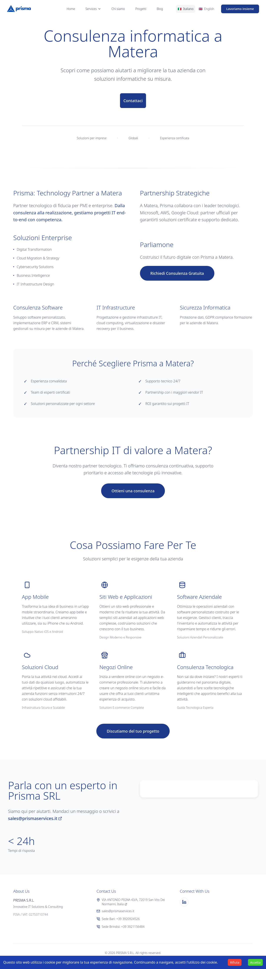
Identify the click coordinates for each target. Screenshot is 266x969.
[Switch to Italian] (185, 9)
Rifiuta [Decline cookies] (234, 962)
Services (93, 9)
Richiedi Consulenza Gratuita (177, 273)
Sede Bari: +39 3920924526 (118, 919)
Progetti (140, 9)
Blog (160, 9)
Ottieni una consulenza (133, 490)
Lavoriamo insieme (240, 9)
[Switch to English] (206, 9)
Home (71, 9)
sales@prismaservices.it (35, 818)
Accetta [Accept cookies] (255, 962)
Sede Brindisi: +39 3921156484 (120, 927)
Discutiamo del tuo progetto (133, 731)
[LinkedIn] (184, 902)
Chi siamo (118, 9)
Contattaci (133, 100)
